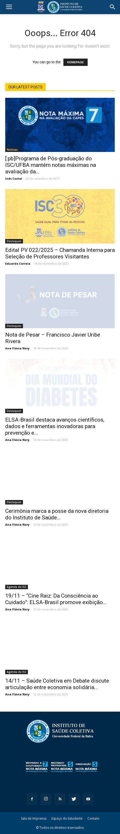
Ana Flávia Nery (17, 348)
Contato (93, 818)
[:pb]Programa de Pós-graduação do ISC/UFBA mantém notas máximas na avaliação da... (50, 165)
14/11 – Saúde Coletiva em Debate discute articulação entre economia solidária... (57, 684)
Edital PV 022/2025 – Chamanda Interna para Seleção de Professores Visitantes (60, 253)
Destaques (14, 241)
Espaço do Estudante (66, 818)
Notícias (12, 149)
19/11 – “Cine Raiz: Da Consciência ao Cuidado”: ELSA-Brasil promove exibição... (56, 599)
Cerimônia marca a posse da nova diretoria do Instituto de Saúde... (57, 514)
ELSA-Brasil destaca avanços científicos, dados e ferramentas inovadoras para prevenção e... (54, 426)
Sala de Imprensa (33, 818)
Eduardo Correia (17, 263)
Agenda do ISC (16, 587)
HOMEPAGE (75, 62)
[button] (112, 7)
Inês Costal (13, 178)
